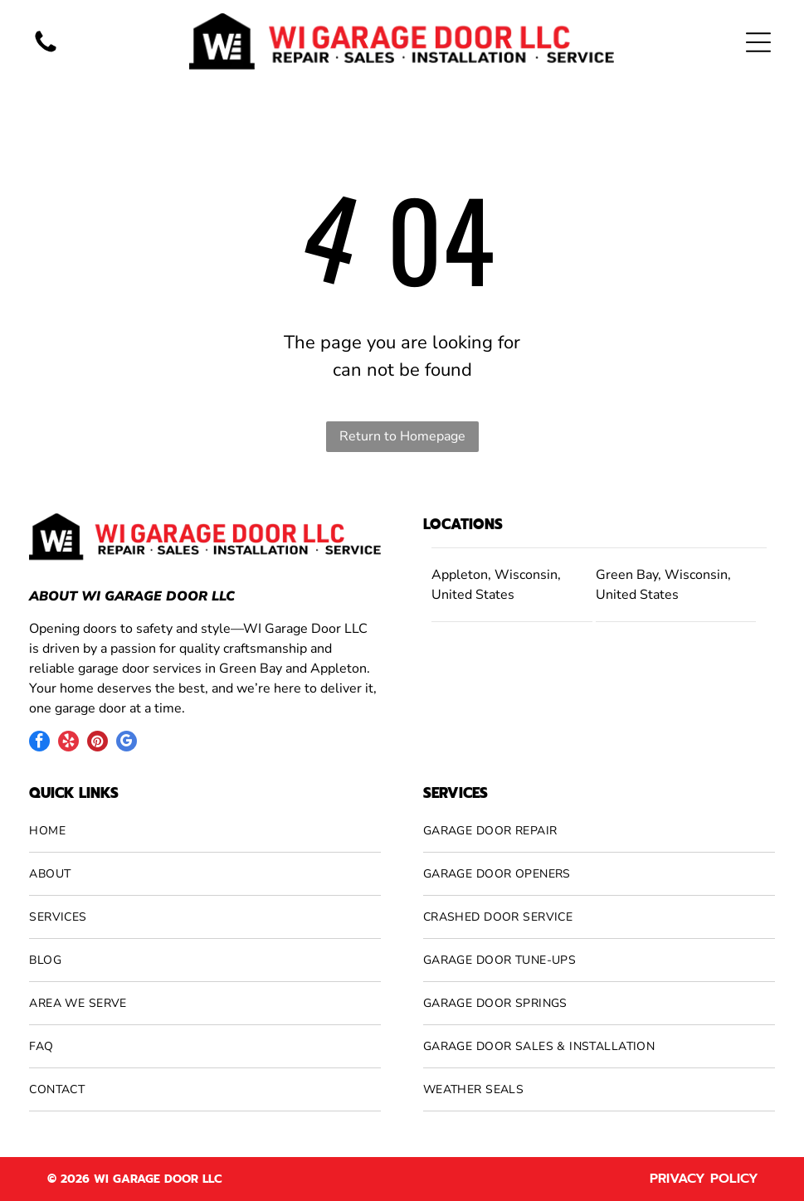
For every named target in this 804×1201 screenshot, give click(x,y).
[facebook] (39, 743)
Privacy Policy (704, 1179)
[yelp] (68, 743)
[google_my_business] (126, 743)
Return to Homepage (402, 436)
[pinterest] (97, 743)
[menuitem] (205, 831)
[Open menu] (758, 42)
